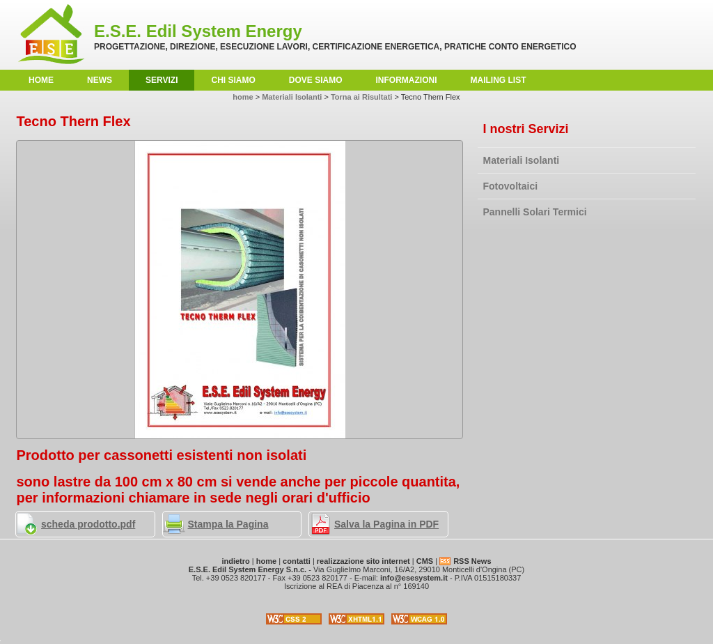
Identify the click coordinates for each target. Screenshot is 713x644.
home (41, 80)
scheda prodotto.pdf (88, 524)
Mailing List (498, 80)
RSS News (472, 561)
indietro (235, 561)
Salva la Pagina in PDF (386, 524)
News (99, 80)
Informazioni (406, 80)
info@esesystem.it (414, 578)
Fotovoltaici (510, 186)
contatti (297, 561)
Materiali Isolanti (521, 160)
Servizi (162, 80)
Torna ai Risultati (361, 97)
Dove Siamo (316, 80)
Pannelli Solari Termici (535, 211)
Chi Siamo (233, 80)
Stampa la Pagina (228, 524)
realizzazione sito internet (363, 561)
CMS (424, 561)
